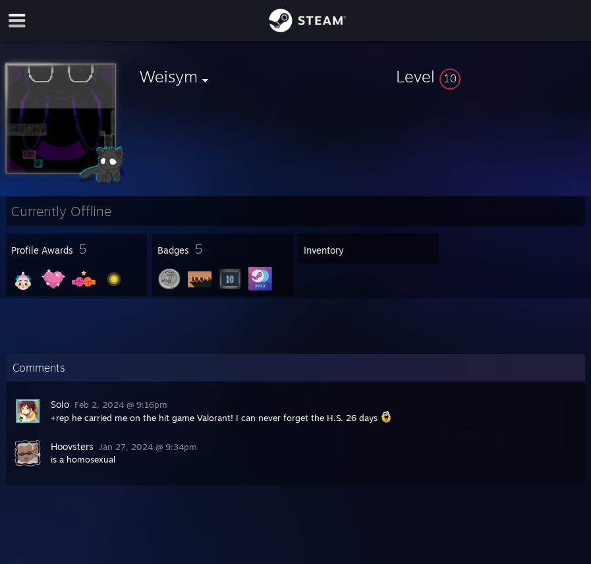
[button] (491, 76)
